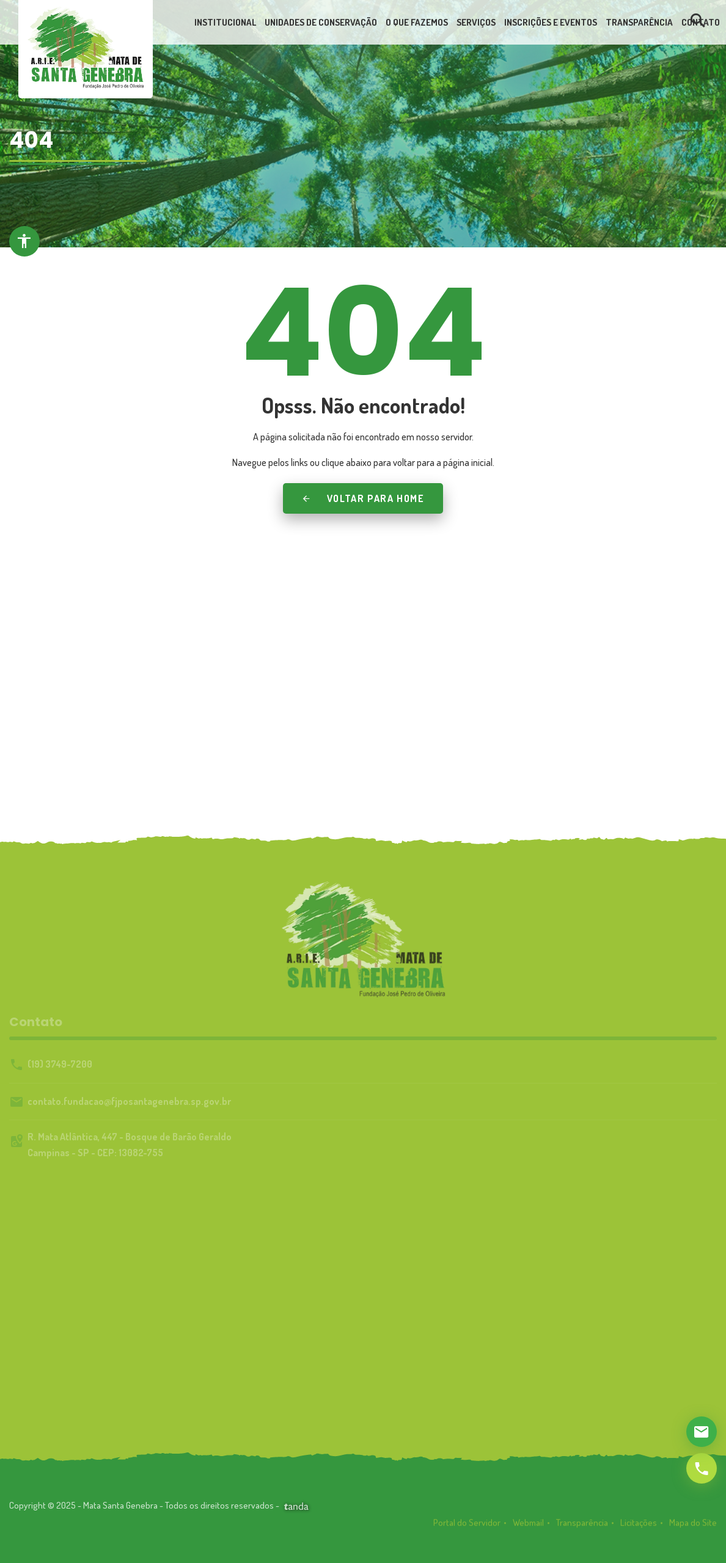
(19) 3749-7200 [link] (60, 1064)
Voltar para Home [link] (362, 498)
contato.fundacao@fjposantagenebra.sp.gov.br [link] (129, 1101)
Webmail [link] (528, 1526)
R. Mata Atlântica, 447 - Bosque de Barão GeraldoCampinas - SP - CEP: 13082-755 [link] (130, 1145)
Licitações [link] (638, 1526)
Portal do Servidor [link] (467, 1526)
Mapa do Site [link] (693, 1526)
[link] (85, 46)
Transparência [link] (582, 1526)
